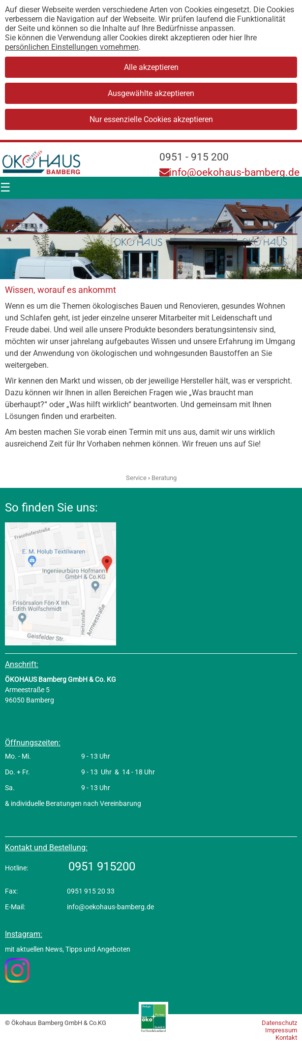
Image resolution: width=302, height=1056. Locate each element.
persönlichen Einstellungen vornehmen (72, 47)
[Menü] (5, 188)
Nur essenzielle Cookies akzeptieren (151, 119)
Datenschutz (279, 1022)
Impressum (281, 1030)
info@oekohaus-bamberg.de (229, 172)
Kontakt (286, 1037)
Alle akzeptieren (151, 67)
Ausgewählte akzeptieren (151, 93)
